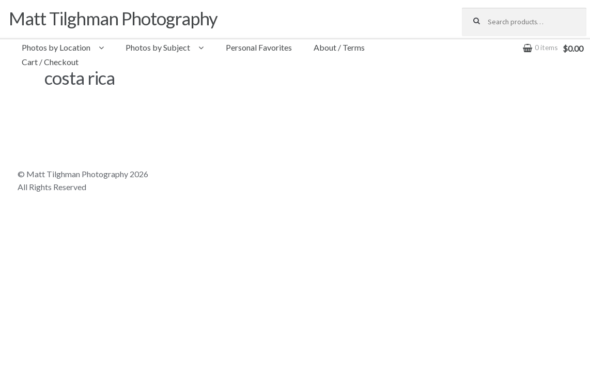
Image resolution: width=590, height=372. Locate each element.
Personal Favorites (259, 47)
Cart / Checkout (50, 62)
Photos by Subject (158, 47)
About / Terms (339, 47)
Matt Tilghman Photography (113, 18)
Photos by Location (56, 47)
